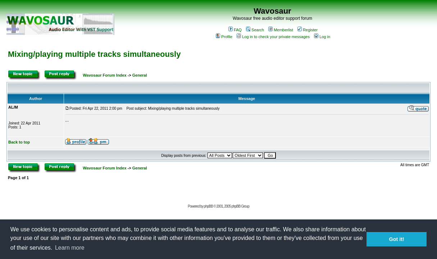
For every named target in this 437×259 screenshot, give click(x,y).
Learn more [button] (70, 248)
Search (255, 30)
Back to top (19, 142)
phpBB (208, 206)
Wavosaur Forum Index (104, 75)
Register (307, 30)
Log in (322, 37)
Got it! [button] (396, 239)
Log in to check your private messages (273, 37)
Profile (224, 37)
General (139, 75)
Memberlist (280, 30)
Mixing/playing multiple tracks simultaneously (94, 54)
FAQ (235, 30)
